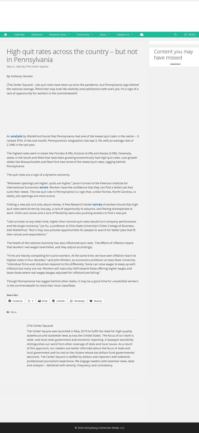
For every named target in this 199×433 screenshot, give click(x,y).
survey (97, 204)
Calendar (19, 34)
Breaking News (61, 34)
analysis (16, 136)
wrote (44, 187)
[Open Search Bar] (175, 34)
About (106, 34)
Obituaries (37, 34)
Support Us (126, 34)
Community (86, 34)
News (13, 312)
